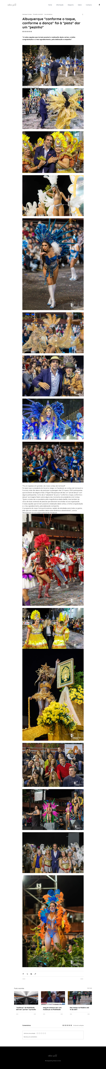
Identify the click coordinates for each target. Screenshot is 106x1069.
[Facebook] (99, 5)
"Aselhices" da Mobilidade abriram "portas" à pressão (26, 1008)
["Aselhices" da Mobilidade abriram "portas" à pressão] (26, 998)
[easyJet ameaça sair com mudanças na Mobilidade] (53, 998)
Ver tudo (89, 988)
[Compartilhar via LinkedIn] (31, 974)
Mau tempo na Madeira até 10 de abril (79, 1008)
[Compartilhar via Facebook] (23, 974)
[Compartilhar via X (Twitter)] (27, 974)
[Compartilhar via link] (35, 974)
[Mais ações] (83, 14)
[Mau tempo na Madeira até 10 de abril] (80, 998)
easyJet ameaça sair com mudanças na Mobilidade (52, 1008)
